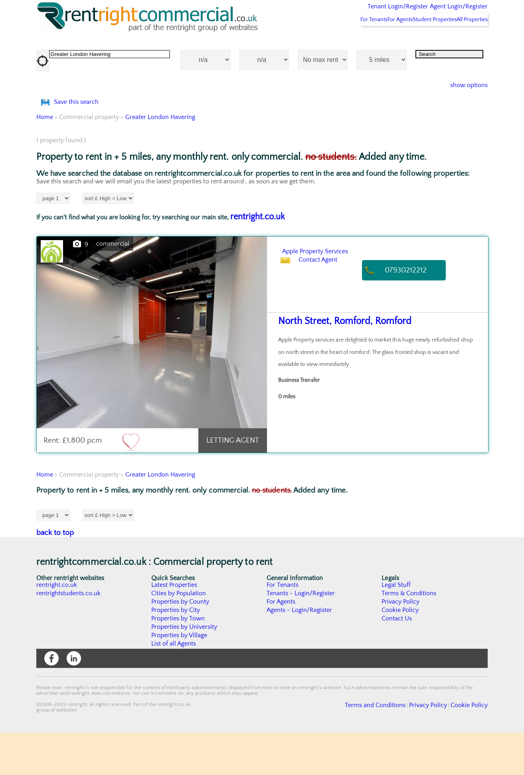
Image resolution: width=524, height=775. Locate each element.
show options (463, 106)
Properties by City (175, 652)
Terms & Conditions (409, 635)
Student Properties (418, 40)
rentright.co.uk (257, 259)
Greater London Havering (160, 159)
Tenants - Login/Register (301, 635)
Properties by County (180, 644)
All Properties (466, 40)
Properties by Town (178, 660)
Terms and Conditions (394, 746)
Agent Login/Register (447, 12)
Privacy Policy (401, 644)
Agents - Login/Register (300, 652)
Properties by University (184, 669)
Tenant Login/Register (361, 12)
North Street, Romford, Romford (337, 363)
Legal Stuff (396, 627)
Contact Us (397, 660)
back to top (55, 575)
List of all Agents (173, 686)
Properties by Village (179, 677)
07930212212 (414, 312)
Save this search (83, 133)
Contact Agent (326, 312)
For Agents (374, 40)
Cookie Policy (400, 652)
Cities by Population (179, 635)
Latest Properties (174, 627)
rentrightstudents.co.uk (68, 635)
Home (44, 159)
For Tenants (337, 40)
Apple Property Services (336, 292)
